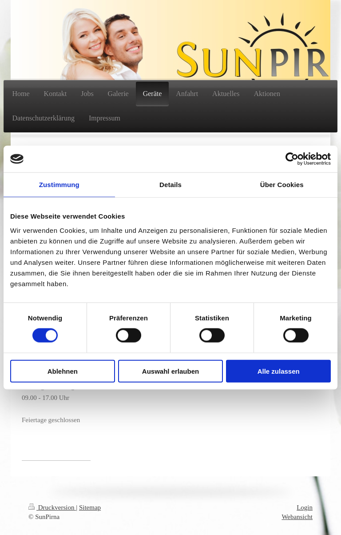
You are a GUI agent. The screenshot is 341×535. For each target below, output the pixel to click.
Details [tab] (170, 184)
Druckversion (52, 507)
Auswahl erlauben (170, 371)
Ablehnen (63, 371)
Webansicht (297, 516)
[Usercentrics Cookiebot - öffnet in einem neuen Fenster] (292, 159)
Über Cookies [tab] (282, 184)
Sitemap (90, 507)
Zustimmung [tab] (59, 184)
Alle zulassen (279, 371)
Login (305, 507)
